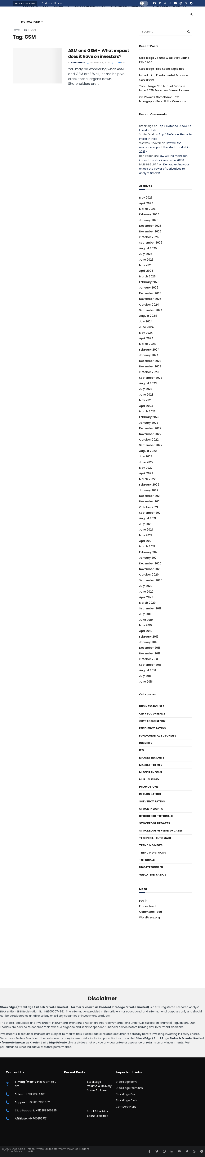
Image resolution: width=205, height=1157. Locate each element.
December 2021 (150, 496)
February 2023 (149, 417)
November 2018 (150, 653)
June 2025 (146, 260)
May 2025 (146, 265)
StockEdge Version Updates (161, 830)
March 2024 (147, 344)
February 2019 (148, 637)
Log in (143, 901)
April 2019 (145, 631)
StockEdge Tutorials (156, 816)
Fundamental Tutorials (157, 736)
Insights (145, 743)
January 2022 (148, 490)
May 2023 (146, 400)
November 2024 (150, 299)
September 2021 (150, 513)
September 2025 (150, 242)
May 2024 (146, 333)
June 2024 (146, 327)
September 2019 (150, 608)
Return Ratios (150, 794)
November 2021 (150, 501)
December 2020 (150, 563)
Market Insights (151, 758)
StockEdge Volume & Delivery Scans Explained (99, 1086)
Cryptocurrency (152, 713)
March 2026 (147, 209)
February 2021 (148, 552)
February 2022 (149, 485)
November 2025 (150, 231)
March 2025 (147, 276)
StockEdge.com (25, 3)
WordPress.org (149, 917)
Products (47, 3)
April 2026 (146, 203)
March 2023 (147, 411)
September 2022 (150, 445)
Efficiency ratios (152, 728)
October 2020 (149, 574)
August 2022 (148, 451)
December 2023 (150, 361)
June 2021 (146, 529)
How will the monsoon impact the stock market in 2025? (164, 147)
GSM (33, 29)
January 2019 (148, 642)
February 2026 (149, 214)
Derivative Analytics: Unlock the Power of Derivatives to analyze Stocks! (164, 169)
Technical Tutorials (155, 838)
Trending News (151, 845)
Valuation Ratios (152, 875)
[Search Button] (191, 14)
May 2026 (146, 198)
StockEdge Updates (154, 823)
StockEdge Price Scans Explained (162, 69)
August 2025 (148, 248)
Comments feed (150, 912)
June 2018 (146, 682)
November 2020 (150, 569)
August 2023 (148, 383)
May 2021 (145, 535)
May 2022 (146, 468)
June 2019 (146, 620)
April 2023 (146, 406)
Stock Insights (151, 809)
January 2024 (148, 355)
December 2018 (150, 648)
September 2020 (150, 580)
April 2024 (146, 338)
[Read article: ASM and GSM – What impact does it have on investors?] (37, 65)
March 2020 (147, 603)
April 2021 (145, 541)
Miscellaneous (150, 772)
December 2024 (150, 293)
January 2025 (148, 287)
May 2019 (145, 625)
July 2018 (145, 676)
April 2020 (146, 597)
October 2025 (149, 237)
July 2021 (145, 524)
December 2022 (150, 428)
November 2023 (150, 366)
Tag (25, 29)
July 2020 (145, 586)
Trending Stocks (152, 852)
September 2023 (150, 378)
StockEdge (78, 62)
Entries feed (147, 906)
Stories (58, 3)
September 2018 (150, 665)
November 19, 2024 (98, 62)
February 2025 (149, 282)
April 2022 (146, 473)
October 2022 (149, 440)
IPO (141, 750)
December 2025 (150, 226)
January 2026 (148, 220)
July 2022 (145, 456)
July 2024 (146, 321)
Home (16, 29)
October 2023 (149, 372)
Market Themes (150, 765)
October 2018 (148, 659)
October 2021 (148, 507)
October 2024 (149, 305)
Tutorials (147, 860)
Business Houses (151, 706)
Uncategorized (151, 867)
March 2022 (147, 479)
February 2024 (149, 350)
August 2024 (148, 316)
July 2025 (145, 254)
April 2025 (146, 271)
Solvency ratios (152, 801)
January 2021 (148, 558)
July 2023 (145, 389)
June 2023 (146, 395)
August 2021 (147, 518)
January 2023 (148, 423)
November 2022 (150, 434)
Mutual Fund (30, 22)
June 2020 (146, 592)
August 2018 (147, 670)
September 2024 (151, 310)
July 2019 (145, 614)
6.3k (122, 62)
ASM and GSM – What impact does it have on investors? (98, 54)
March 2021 (147, 546)
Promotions (148, 787)
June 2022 (146, 462)
